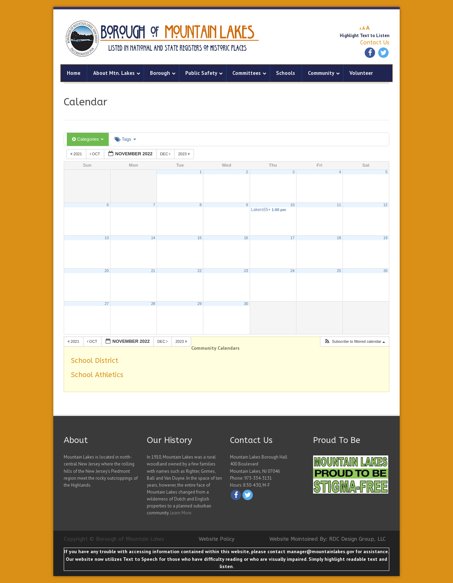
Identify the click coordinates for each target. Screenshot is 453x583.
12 (385, 205)
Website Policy (216, 539)
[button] (354, 341)
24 (293, 271)
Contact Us (374, 42)
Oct (95, 154)
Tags (125, 139)
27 (107, 304)
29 (199, 304)
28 (153, 304)
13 (107, 238)
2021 (76, 154)
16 (246, 238)
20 (107, 271)
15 (199, 238)
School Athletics (97, 375)
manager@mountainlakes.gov (320, 551)
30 (246, 304)
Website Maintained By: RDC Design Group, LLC (327, 539)
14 (153, 238)
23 (246, 271)
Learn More (181, 513)
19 (385, 238)
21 (153, 271)
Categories (88, 139)
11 (339, 205)
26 (385, 271)
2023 (184, 154)
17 (293, 238)
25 (339, 271)
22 (199, 271)
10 (293, 205)
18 (339, 238)
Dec (165, 154)
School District (94, 361)
